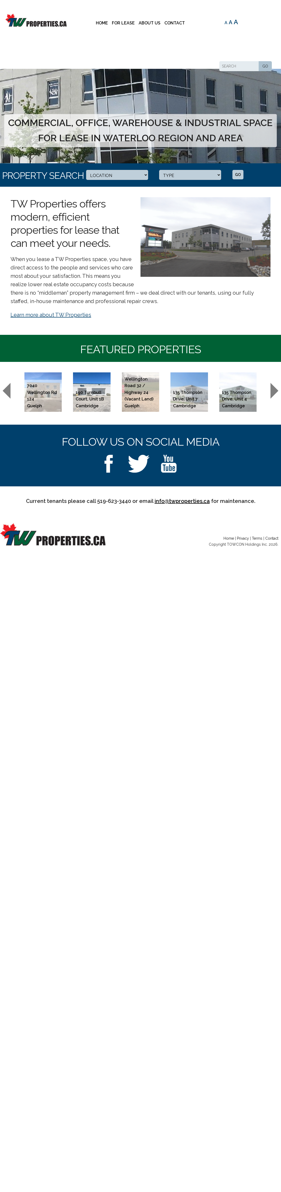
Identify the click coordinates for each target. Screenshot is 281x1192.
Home (102, 22)
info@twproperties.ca (182, 501)
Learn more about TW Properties (51, 315)
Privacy (243, 538)
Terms (257, 538)
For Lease (123, 22)
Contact (174, 22)
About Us (149, 22)
